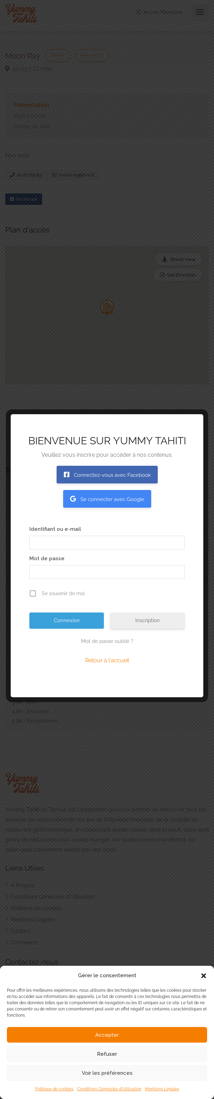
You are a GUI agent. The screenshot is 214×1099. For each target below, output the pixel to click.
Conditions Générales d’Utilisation (109, 1089)
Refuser (107, 1054)
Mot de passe (47, 558)
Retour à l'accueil (107, 660)
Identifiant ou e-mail (55, 529)
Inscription (147, 620)
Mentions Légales (162, 1089)
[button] (203, 975)
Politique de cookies (54, 1089)
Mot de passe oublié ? (107, 641)
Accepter (107, 1035)
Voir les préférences (107, 1073)
